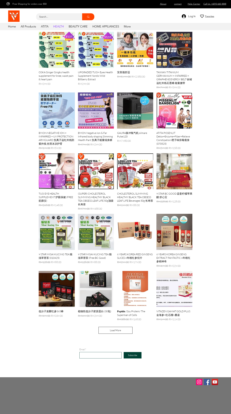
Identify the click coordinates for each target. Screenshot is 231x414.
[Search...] (57, 16)
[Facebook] (207, 382)
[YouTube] (215, 382)
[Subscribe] (132, 355)
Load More (115, 330)
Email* (82, 349)
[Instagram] (199, 382)
